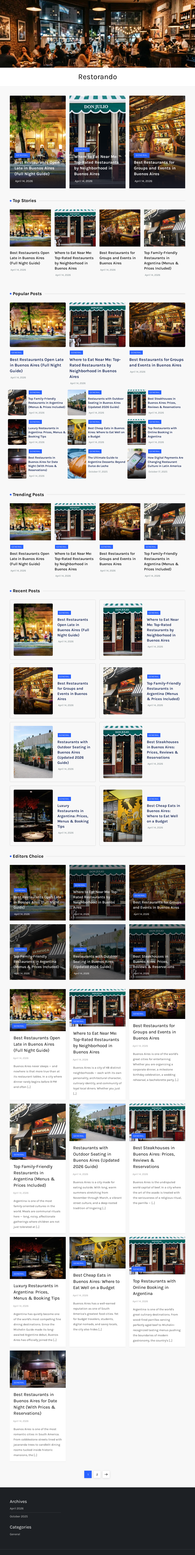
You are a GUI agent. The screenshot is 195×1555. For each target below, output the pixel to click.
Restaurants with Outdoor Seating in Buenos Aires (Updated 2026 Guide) (106, 403)
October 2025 (19, 1516)
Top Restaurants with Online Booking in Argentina (162, 432)
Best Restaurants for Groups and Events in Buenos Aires (155, 168)
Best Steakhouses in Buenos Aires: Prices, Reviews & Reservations (164, 403)
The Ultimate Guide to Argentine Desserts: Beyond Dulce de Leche (106, 462)
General (22, 155)
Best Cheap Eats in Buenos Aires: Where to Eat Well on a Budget (106, 432)
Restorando (97, 76)
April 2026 (17, 1508)
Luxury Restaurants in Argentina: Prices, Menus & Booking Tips (47, 432)
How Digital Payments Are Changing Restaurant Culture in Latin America (165, 462)
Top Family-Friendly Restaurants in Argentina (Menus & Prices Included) (46, 403)
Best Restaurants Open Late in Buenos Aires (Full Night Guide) (37, 168)
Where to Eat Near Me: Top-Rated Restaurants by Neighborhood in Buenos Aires (163, 629)
